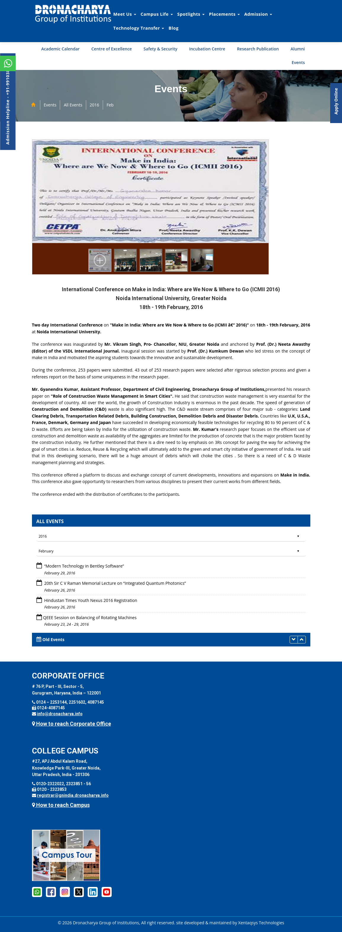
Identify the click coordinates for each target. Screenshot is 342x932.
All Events (73, 105)
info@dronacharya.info (60, 713)
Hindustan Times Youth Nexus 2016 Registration (90, 600)
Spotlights (191, 14)
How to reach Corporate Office (71, 724)
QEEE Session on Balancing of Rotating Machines (90, 617)
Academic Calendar (60, 49)
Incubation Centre (207, 49)
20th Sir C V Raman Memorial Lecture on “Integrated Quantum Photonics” (114, 583)
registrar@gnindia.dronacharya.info (73, 795)
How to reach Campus (61, 805)
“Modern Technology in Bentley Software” (83, 566)
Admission (258, 14)
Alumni (297, 49)
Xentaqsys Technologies (261, 922)
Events (298, 62)
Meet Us (124, 14)
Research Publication (258, 49)
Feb (110, 105)
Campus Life (157, 14)
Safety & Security (160, 49)
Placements (224, 14)
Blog (173, 28)
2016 (94, 105)
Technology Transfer (138, 28)
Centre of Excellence (111, 49)
